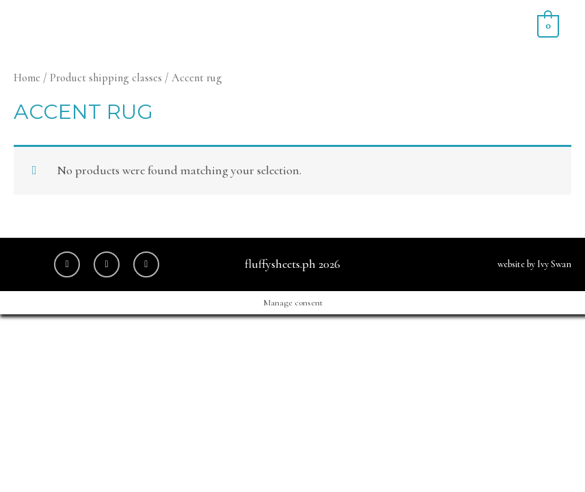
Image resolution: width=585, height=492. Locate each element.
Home (27, 78)
